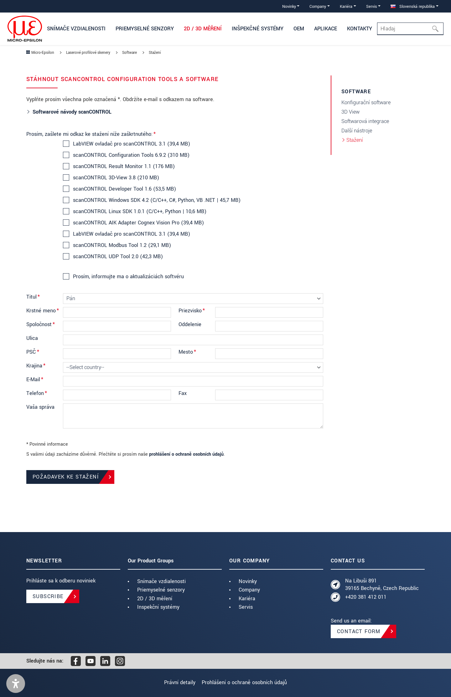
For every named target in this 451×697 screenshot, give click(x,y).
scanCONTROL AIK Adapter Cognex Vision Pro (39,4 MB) (138, 222)
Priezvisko (192, 310)
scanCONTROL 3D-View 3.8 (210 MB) (115, 177)
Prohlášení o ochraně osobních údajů (247, 682)
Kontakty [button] (359, 28)
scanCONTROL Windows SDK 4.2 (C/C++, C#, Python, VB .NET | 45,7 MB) (156, 200)
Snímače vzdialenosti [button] (76, 28)
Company (249, 590)
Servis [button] (371, 6)
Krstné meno (42, 310)
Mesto (187, 352)
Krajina (35, 365)
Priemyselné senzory (161, 590)
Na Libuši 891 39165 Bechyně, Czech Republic (382, 584)
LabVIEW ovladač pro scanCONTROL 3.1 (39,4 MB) (131, 144)
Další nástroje (356, 130)
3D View (350, 111)
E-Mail (34, 379)
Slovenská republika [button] (413, 6)
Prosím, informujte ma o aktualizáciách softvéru (128, 276)
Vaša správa (40, 407)
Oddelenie (190, 324)
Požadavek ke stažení (66, 476)
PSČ (32, 352)
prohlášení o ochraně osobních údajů (186, 454)
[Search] (410, 29)
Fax (183, 393)
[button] (15, 683)
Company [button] (317, 6)
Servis (246, 607)
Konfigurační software (366, 102)
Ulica (32, 338)
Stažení (354, 140)
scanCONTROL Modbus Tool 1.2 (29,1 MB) (121, 245)
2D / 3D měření (154, 598)
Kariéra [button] (346, 6)
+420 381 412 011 (365, 597)
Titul (33, 296)
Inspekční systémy (158, 607)
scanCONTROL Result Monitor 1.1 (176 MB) (123, 166)
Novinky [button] (289, 6)
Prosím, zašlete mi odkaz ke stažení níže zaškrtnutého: (91, 134)
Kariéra (247, 598)
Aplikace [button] (325, 28)
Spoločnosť (40, 324)
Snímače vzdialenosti (161, 581)
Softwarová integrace (365, 121)
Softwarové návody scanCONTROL (73, 111)
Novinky (248, 581)
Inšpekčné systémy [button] (257, 28)
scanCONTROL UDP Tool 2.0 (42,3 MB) (117, 256)
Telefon (36, 393)
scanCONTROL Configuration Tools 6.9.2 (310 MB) (130, 155)
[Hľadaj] (437, 29)
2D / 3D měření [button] (203, 28)
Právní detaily (177, 682)
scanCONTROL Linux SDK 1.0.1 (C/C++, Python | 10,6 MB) (139, 211)
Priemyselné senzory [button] (145, 28)
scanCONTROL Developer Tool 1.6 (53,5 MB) (124, 189)
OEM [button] (298, 28)
